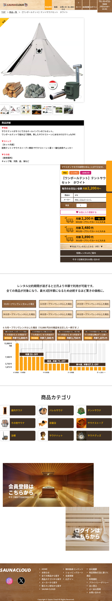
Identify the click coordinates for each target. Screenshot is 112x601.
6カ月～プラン (19, 303)
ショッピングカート (74, 572)
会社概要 (93, 569)
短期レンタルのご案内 (86, 252)
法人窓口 (71, 7)
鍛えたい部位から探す (109, 208)
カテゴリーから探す (109, 176)
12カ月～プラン (56, 303)
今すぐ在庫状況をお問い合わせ (86, 259)
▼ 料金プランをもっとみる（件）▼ (86, 246)
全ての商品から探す (50, 575)
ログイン (93, 7)
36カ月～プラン (19, 314)
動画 (55, 7)
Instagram (9, 580)
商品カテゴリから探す (51, 579)
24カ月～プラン (93, 303)
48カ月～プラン (56, 314)
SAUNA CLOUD (48, 589)
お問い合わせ (63, 8)
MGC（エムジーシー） (83, 199)
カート (78, 5)
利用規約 (93, 579)
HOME (44, 569)
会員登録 (86, 7)
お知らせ (45, 572)
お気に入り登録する (88, 212)
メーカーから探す (49, 582)
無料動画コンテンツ (74, 569)
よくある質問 (95, 589)
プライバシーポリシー (99, 582)
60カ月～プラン (93, 314)
